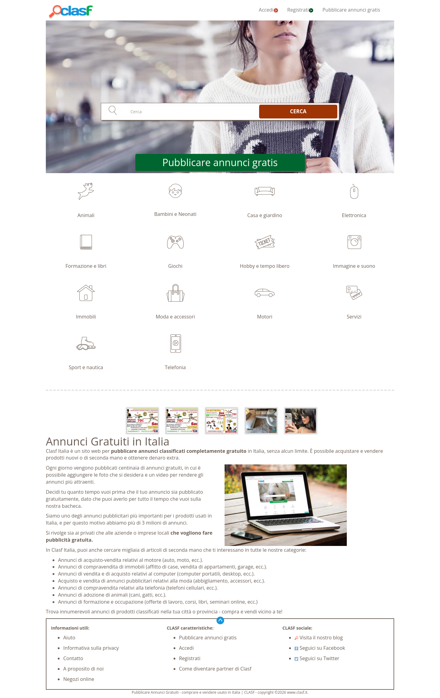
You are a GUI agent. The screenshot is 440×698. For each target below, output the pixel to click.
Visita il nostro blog (319, 637)
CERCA (298, 111)
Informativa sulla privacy (91, 648)
